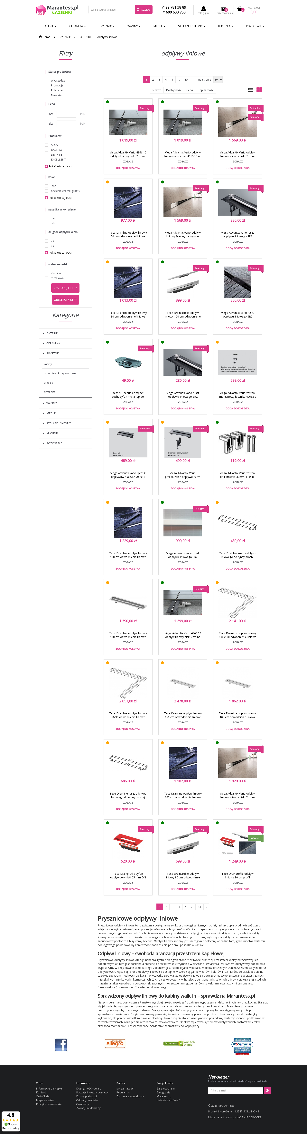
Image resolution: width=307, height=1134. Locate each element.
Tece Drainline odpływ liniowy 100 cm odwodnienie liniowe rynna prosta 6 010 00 (183, 797)
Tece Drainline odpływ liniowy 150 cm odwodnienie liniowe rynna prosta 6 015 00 (128, 636)
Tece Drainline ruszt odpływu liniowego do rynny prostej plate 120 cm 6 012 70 (128, 797)
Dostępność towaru (88, 1088)
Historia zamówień (168, 1100)
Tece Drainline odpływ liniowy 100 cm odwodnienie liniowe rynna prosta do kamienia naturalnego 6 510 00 (237, 718)
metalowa (54, 278)
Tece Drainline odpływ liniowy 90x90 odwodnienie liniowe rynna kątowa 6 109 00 (128, 717)
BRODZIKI (84, 37)
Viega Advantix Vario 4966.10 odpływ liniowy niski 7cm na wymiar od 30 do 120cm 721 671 (128, 158)
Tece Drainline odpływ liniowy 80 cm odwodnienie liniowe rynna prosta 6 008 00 (128, 316)
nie (50, 218)
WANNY (133, 26)
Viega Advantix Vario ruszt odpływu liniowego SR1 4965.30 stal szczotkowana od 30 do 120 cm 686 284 (238, 238)
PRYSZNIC (107, 26)
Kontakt (41, 1092)
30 (49, 246)
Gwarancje (83, 1104)
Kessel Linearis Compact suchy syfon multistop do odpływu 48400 (128, 396)
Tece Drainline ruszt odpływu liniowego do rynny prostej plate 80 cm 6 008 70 (237, 556)
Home (44, 37)
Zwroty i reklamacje (88, 1108)
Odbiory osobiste (87, 1100)
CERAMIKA (77, 26)
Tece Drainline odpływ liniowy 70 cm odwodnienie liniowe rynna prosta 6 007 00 (128, 236)
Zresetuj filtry (65, 299)
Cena (189, 90)
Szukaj (143, 9)
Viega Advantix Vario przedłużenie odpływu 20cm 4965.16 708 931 (182, 476)
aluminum (54, 273)
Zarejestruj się (165, 1088)
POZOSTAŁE (255, 26)
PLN (82, 114)
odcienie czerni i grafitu (62, 191)
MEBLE (159, 26)
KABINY (48, 364)
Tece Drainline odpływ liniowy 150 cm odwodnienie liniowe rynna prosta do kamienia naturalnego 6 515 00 (183, 718)
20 (49, 241)
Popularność (206, 90)
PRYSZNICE (49, 392)
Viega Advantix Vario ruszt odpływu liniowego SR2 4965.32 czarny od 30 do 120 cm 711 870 (237, 318)
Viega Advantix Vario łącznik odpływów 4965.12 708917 (127, 475)
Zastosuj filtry (65, 288)
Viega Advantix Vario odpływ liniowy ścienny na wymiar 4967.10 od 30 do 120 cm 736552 (183, 238)
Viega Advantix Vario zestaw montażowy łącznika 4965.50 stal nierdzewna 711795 (237, 396)
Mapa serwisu (45, 1100)
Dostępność (173, 90)
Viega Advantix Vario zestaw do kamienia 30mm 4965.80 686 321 (237, 476)
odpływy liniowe (107, 37)
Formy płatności (86, 1096)
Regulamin (123, 1092)
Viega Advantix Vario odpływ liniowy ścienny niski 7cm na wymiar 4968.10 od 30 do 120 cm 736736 (237, 158)
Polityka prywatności (49, 1104)
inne (50, 186)
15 (186, 79)
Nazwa (156, 90)
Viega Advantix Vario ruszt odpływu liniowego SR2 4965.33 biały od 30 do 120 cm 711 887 (183, 558)
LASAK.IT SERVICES (249, 1117)
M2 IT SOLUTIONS (247, 1111)
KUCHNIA (225, 26)
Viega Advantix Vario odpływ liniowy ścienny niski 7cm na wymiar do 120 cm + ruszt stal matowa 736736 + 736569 (238, 799)
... (179, 79)
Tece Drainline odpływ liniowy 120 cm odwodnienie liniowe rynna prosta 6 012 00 (128, 556)
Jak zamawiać (125, 1088)
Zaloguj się (163, 1092)
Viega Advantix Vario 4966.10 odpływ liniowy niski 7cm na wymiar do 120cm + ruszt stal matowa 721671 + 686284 (183, 638)
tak (50, 223)
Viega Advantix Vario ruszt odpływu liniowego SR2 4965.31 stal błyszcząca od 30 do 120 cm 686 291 (183, 398)
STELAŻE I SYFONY (191, 26)
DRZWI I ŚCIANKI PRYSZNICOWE (60, 373)
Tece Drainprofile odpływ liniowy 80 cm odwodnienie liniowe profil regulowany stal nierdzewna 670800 (182, 879)
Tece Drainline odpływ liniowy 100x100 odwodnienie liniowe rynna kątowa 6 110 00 (237, 636)
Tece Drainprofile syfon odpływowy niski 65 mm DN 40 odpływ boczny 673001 (128, 877)
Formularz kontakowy (130, 1096)
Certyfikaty (43, 1096)
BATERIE (49, 26)
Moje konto (163, 1096)
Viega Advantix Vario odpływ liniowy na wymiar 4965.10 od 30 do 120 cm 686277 (182, 156)
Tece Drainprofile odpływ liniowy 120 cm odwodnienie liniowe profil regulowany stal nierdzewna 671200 (182, 318)
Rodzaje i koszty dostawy (92, 1092)
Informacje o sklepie (49, 1088)
